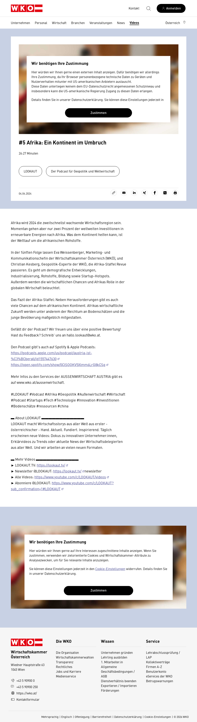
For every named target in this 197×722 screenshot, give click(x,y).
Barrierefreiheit (101, 716)
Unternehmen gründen (117, 652)
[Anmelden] (171, 8)
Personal (41, 22)
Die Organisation (67, 652)
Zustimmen (98, 112)
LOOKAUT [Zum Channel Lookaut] (30, 171)
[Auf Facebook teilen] (155, 193)
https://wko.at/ (24, 693)
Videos (134, 22)
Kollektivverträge (158, 662)
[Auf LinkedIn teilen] (134, 193)
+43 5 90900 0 (23, 680)
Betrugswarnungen (160, 681)
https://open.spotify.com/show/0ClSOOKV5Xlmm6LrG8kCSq (58, 364)
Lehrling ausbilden (114, 657)
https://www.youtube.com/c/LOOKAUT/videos (70, 476)
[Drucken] (175, 193)
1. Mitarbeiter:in (112, 662)
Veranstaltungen (101, 22)
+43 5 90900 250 (24, 687)
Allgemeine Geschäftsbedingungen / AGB (118, 671)
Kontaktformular (25, 699)
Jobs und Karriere (68, 671)
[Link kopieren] (113, 193)
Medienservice (66, 676)
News (121, 22)
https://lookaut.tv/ (51, 465)
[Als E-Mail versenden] (124, 193)
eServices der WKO (159, 676)
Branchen (78, 22)
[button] (175, 22)
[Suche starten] (148, 8)
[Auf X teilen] (165, 193)
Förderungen (110, 690)
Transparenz (64, 662)
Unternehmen (20, 22)
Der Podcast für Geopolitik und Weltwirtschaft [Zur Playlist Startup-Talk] (83, 171)
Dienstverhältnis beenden (118, 681)
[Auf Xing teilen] (144, 193)
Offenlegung (82, 716)
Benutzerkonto (156, 671)
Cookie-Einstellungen (110, 568)
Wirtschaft (59, 22)
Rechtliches (64, 666)
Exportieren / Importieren (119, 685)
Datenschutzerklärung (128, 716)
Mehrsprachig (49, 716)
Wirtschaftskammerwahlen (75, 657)
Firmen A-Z (154, 666)
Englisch (66, 716)
